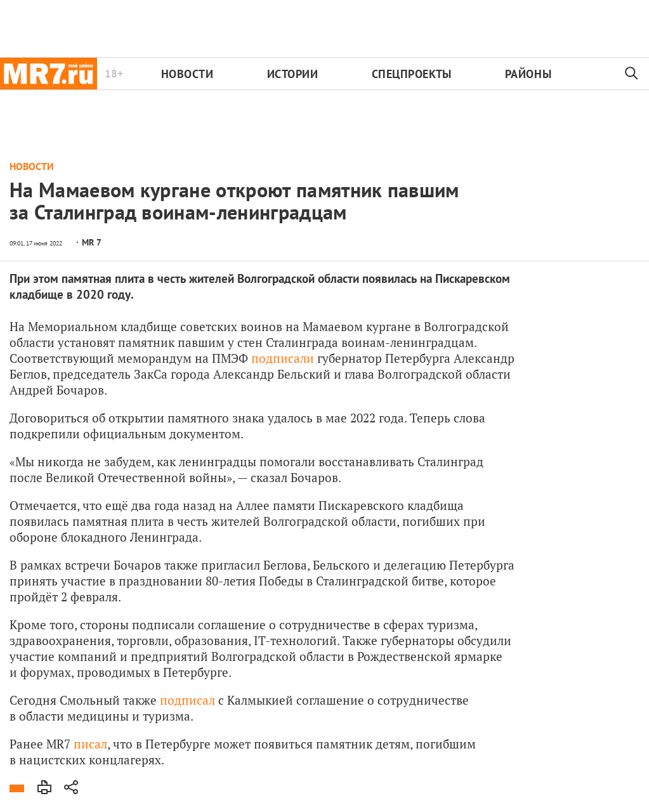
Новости (187, 74)
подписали (282, 358)
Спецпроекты (412, 74)
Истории (292, 74)
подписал (187, 700)
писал (90, 744)
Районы (528, 74)
